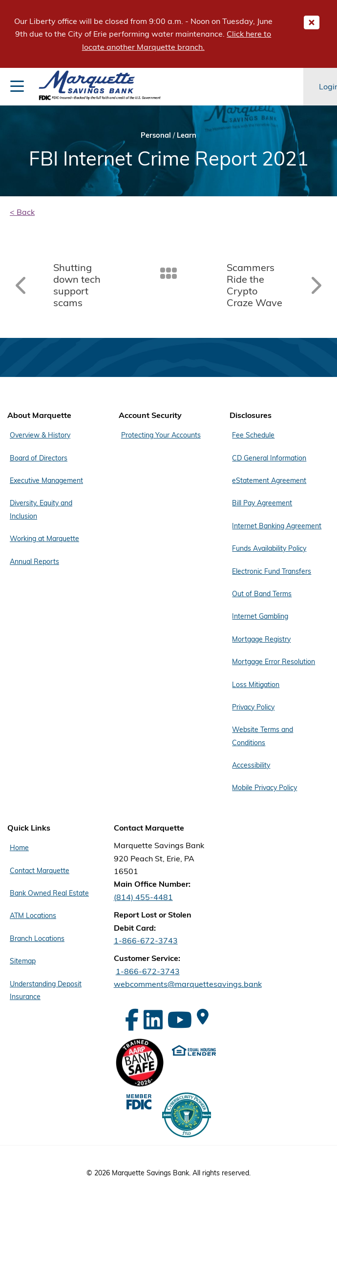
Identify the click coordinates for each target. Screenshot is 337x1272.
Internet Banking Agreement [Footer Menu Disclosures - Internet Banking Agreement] (276, 525)
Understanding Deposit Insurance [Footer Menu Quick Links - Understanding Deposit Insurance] (46, 990)
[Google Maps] (202, 1016)
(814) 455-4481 (143, 897)
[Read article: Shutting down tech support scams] (70, 285)
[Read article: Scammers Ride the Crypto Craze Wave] (267, 285)
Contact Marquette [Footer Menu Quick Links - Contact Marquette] (39, 870)
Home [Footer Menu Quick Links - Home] (19, 847)
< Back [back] (22, 212)
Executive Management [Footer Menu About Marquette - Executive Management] (46, 480)
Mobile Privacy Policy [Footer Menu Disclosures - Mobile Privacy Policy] (264, 787)
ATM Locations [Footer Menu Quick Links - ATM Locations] (33, 915)
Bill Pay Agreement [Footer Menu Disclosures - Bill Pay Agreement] (262, 503)
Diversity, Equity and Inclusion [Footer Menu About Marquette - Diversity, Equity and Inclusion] (41, 509)
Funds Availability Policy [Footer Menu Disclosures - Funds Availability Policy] (269, 548)
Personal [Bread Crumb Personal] (156, 135)
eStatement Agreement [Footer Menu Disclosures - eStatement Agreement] (269, 480)
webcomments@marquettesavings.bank (188, 984)
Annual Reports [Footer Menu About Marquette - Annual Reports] (34, 561)
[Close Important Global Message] (311, 22)
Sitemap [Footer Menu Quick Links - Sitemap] (23, 961)
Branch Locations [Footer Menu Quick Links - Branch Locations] (37, 938)
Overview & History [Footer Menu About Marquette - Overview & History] (40, 435)
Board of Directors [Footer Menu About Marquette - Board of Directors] (38, 458)
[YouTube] (179, 1019)
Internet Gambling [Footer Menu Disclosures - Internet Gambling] (260, 616)
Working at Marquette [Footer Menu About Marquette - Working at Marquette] (44, 538)
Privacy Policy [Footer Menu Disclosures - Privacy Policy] (253, 707)
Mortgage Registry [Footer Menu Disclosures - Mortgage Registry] (261, 639)
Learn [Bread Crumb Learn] (186, 135)
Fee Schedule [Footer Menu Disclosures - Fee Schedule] (253, 435)
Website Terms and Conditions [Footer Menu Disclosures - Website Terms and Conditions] (262, 736)
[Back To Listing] (168, 272)
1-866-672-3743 (146, 940)
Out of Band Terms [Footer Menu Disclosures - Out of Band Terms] (262, 593)
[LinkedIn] (153, 1019)
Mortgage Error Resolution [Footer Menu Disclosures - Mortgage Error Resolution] (273, 661)
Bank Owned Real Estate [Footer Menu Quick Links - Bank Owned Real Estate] (49, 893)
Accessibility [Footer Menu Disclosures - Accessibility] (251, 765)
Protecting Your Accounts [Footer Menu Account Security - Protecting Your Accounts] (161, 435)
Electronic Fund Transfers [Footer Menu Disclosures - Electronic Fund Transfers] (271, 571)
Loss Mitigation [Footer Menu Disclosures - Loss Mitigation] (255, 684)
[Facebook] (132, 1019)
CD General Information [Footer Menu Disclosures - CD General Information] (269, 458)
